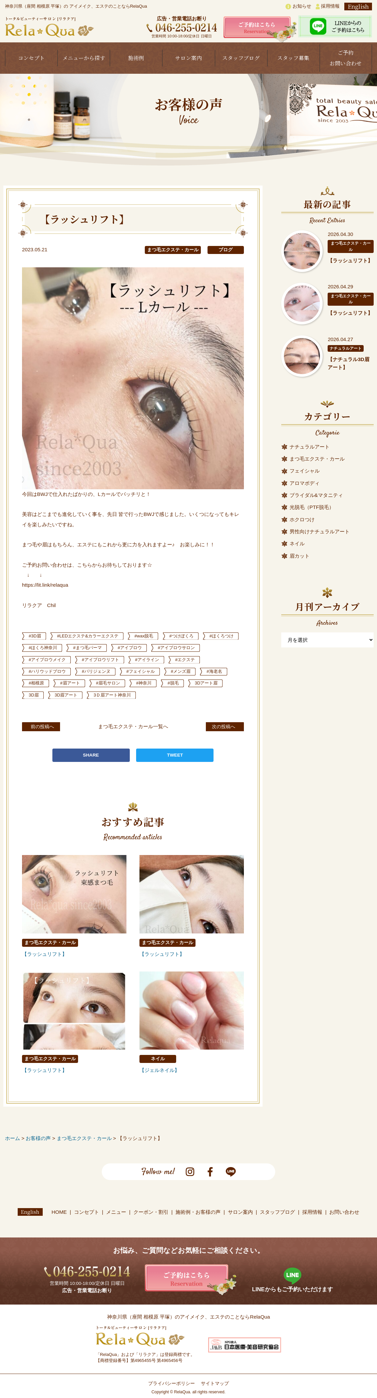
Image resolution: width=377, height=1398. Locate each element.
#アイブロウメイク (105, 659)
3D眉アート (137, 694)
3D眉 (103, 694)
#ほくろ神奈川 (86, 647)
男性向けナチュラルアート (320, 531)
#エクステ (39, 671)
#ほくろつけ (42, 647)
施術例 (136, 58)
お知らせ (298, 6)
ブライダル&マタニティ (316, 495)
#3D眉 (35, 635)
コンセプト (31, 58)
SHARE (91, 755)
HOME (59, 1212)
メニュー (116, 1212)
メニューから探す (83, 58)
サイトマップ (215, 1383)
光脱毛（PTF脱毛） (312, 507)
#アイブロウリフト (162, 659)
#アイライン (211, 659)
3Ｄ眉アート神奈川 (186, 694)
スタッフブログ (241, 58)
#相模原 (108, 682)
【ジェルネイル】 (159, 1070)
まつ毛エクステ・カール (173, 249)
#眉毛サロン (183, 682)
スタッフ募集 (293, 58)
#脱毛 (35, 694)
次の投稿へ (219, 726)
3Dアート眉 (69, 694)
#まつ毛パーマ (133, 647)
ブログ (226, 249)
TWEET (175, 755)
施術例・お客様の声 (198, 1212)
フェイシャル (305, 471)
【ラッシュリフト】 (44, 954)
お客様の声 (38, 1138)
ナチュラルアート (346, 348)
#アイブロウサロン (49, 659)
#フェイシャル (185, 671)
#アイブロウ (178, 647)
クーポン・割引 (150, 1212)
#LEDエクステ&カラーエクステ (91, 635)
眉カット (300, 556)
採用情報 (328, 6)
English (358, 6)
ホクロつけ (302, 519)
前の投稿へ (46, 726)
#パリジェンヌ (138, 671)
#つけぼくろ (190, 635)
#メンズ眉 (39, 682)
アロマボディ (305, 483)
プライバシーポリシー (171, 1383)
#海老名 (75, 682)
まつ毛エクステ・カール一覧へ (133, 726)
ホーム (12, 1138)
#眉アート (143, 682)
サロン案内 (188, 58)
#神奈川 (221, 682)
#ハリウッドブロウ (87, 671)
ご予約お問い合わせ (346, 58)
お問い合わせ (345, 1212)
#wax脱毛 (151, 635)
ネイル (158, 1058)
